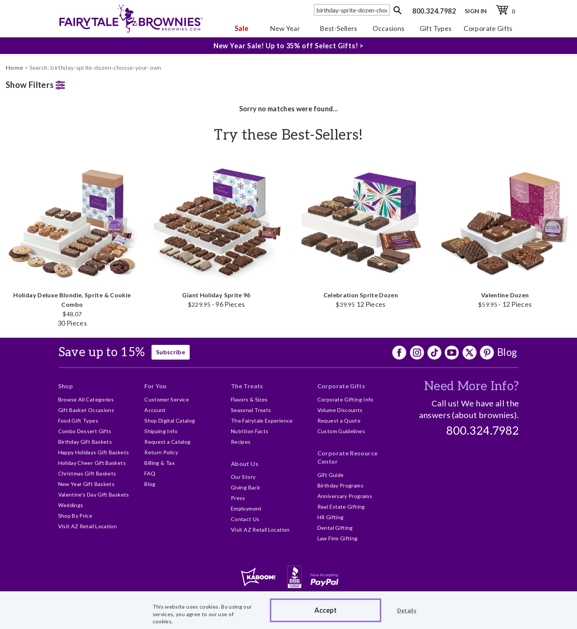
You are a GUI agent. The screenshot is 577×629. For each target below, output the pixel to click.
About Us (244, 463)
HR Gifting (330, 517)
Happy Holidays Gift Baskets (93, 452)
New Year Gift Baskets (86, 484)
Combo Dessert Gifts (84, 431)
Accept (325, 610)
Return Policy (161, 452)
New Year (285, 28)
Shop (65, 385)
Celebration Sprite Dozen (360, 231)
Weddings (71, 505)
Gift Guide (330, 475)
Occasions (388, 28)
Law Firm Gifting (337, 538)
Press (238, 498)
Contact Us (245, 519)
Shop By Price (75, 515)
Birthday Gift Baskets (85, 441)
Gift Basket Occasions (86, 410)
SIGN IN (476, 10)
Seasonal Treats (251, 410)
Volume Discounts (340, 410)
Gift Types (436, 28)
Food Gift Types (78, 420)
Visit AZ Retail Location (87, 526)
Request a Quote (338, 420)
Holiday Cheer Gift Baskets (92, 463)
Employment (246, 508)
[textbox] (352, 9)
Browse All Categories (86, 399)
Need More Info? (471, 386)
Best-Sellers (338, 28)
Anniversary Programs (344, 496)
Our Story (243, 477)
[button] (72, 83)
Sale (241, 28)
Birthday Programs (340, 485)
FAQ (149, 473)
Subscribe (170, 351)
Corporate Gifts (488, 28)
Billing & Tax (159, 463)
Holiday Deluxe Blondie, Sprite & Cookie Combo (72, 241)
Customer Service (166, 399)
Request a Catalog (167, 441)
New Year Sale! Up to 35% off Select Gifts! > (288, 44)
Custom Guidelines (341, 431)
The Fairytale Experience (262, 420)
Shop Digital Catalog (169, 420)
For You (155, 385)
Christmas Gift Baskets (87, 473)
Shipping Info (161, 431)
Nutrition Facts (249, 431)
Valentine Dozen (504, 231)
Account (155, 410)
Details (407, 610)
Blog (507, 352)
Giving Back (245, 487)
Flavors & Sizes (249, 399)
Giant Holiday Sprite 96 (216, 231)
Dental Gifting (335, 527)
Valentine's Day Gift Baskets (93, 494)
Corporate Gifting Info (345, 399)
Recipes (241, 441)
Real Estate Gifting (341, 506)
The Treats (247, 385)
